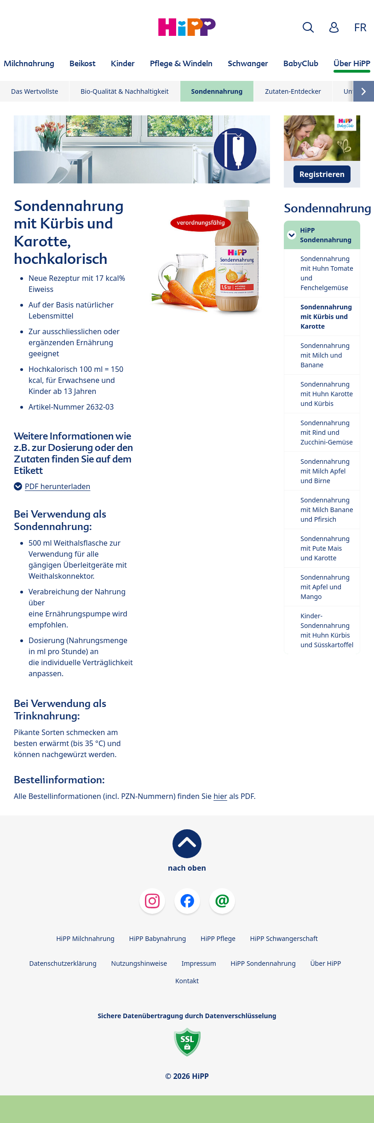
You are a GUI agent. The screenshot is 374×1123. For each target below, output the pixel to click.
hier (220, 796)
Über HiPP (325, 963)
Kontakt (187, 980)
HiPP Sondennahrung (262, 963)
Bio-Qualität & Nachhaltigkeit (124, 91)
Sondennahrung (217, 91)
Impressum (199, 963)
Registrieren (322, 174)
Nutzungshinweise (139, 963)
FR (360, 26)
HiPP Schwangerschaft (284, 938)
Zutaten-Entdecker (293, 91)
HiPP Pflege (218, 938)
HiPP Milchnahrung (85, 938)
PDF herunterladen (57, 486)
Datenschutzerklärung (63, 963)
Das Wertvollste (34, 91)
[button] (308, 27)
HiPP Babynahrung (157, 938)
